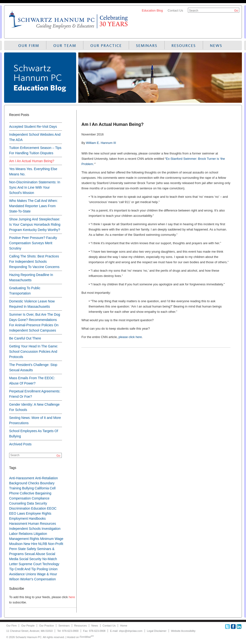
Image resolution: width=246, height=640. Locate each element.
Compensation (20, 498)
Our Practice (106, 45)
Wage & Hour (47, 574)
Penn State (17, 549)
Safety (31, 549)
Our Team (64, 45)
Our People (28, 625)
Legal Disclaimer (156, 630)
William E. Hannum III (101, 143)
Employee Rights (38, 513)
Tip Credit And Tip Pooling (28, 569)
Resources (184, 45)
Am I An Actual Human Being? (31, 161)
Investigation (51, 529)
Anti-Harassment (21, 478)
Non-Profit (55, 544)
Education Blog (152, 10)
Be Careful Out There (25, 338)
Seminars (146, 45)
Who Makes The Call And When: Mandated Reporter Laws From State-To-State (33, 206)
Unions (31, 574)
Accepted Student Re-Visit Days (33, 126)
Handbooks (37, 518)
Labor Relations (21, 534)
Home (123, 625)
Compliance (40, 498)
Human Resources (42, 523)
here (72, 597)
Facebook (233, 626)
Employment (18, 518)
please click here (130, 337)
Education (38, 508)
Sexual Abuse (35, 554)
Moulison (16, 544)
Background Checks (24, 483)
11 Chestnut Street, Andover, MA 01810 (29, 630)
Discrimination (19, 508)
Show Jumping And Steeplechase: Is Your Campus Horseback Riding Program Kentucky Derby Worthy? (34, 224)
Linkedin (239, 626)
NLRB (42, 544)
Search (193, 10)
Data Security (37, 503)
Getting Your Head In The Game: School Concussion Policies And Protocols (33, 351)
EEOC (51, 508)
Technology (50, 564)
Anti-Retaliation (46, 478)
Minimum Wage (51, 539)
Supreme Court (29, 564)
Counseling (17, 503)
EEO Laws (17, 513)
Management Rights (24, 539)
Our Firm (28, 45)
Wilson (14, 579)
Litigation (40, 534)
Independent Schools (25, 529)
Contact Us (175, 10)
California (42, 488)
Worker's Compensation (38, 579)
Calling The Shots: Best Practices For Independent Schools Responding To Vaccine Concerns (34, 261)
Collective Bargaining (35, 493)
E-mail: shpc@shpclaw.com (126, 630)
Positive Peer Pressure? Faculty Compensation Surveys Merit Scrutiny (33, 243)
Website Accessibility (183, 630)
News (216, 45)
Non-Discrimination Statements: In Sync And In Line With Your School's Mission (34, 187)
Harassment (18, 523)
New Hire (30, 544)
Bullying (28, 488)
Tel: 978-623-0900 (68, 630)
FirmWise (87, 636)
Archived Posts (20, 444)
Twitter (227, 626)
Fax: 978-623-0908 (94, 630)
